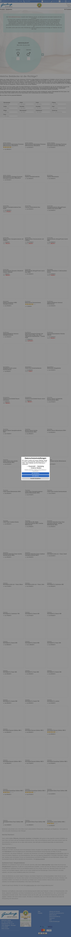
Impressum (35, 471)
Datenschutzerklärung (40, 469)
